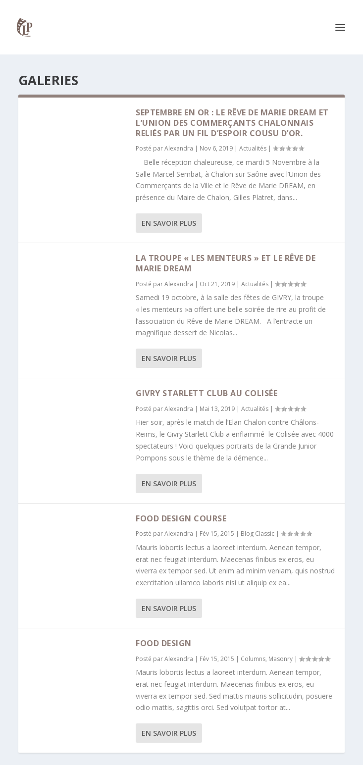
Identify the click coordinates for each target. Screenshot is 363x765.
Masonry (280, 659)
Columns (253, 659)
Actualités (252, 148)
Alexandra (178, 148)
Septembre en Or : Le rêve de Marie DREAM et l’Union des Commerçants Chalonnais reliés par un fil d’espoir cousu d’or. (232, 123)
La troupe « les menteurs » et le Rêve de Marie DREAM (225, 263)
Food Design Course (181, 518)
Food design (164, 643)
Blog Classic (257, 533)
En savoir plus (169, 223)
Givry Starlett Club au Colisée (206, 393)
